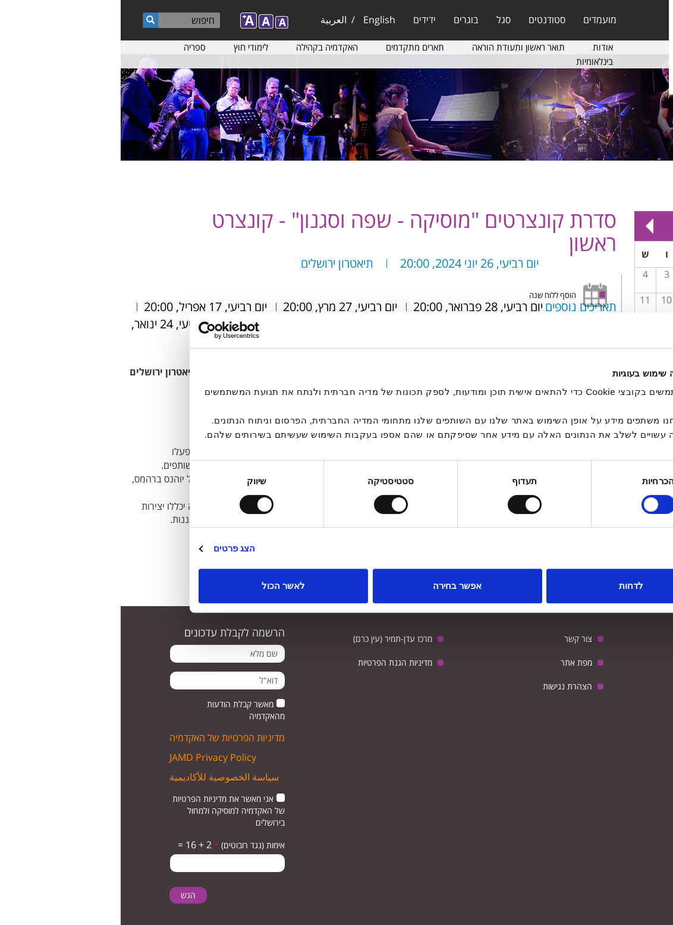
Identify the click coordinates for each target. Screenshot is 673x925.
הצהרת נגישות (446, 686)
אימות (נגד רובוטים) (128, 845)
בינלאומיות (473, 61)
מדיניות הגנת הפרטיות (274, 662)
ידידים (304, 19)
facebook (568, 670)
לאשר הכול (162, 586)
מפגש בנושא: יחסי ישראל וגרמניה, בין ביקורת (610, 334)
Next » (528, 226)
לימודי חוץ (130, 47)
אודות (482, 47)
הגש (67, 895)
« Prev (649, 226)
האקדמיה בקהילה (206, 47)
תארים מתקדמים (294, 47)
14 (610, 325)
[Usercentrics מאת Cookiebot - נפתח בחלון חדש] (130, 330)
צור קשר (457, 638)
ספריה (74, 47)
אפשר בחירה (336, 586)
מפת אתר (455, 662)
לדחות (510, 586)
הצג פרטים (113, 548)
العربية (213, 19)
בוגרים (345, 19)
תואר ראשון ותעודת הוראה (397, 47)
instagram (631, 699)
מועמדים (479, 19)
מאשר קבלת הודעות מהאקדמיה (125, 710)
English (259, 19)
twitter (641, 670)
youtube (605, 670)
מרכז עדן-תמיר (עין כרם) (272, 638)
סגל (383, 19)
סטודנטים (426, 19)
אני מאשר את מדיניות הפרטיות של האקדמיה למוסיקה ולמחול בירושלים (108, 810)
